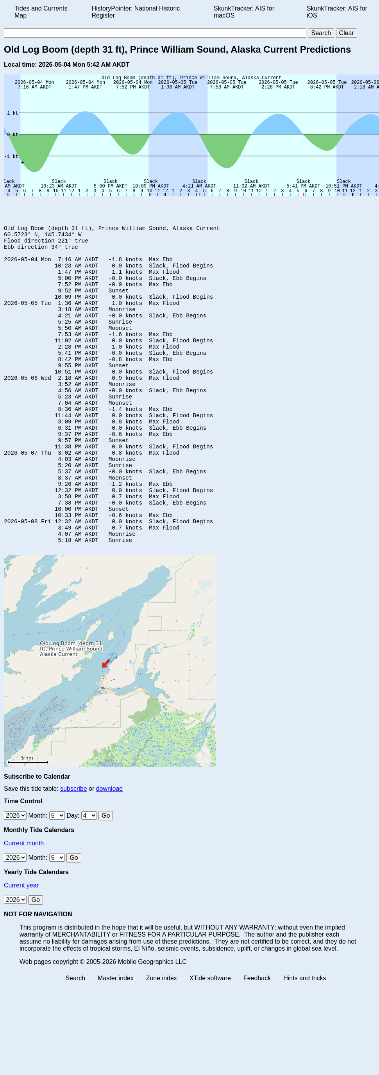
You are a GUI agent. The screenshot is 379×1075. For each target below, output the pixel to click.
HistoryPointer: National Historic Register (136, 12)
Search (75, 1037)
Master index (116, 1037)
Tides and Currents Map (40, 12)
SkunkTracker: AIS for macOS (244, 12)
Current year (21, 945)
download (109, 848)
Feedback (257, 1037)
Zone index (161, 1037)
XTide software (210, 1037)
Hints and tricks (304, 1037)
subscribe (73, 848)
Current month (24, 903)
